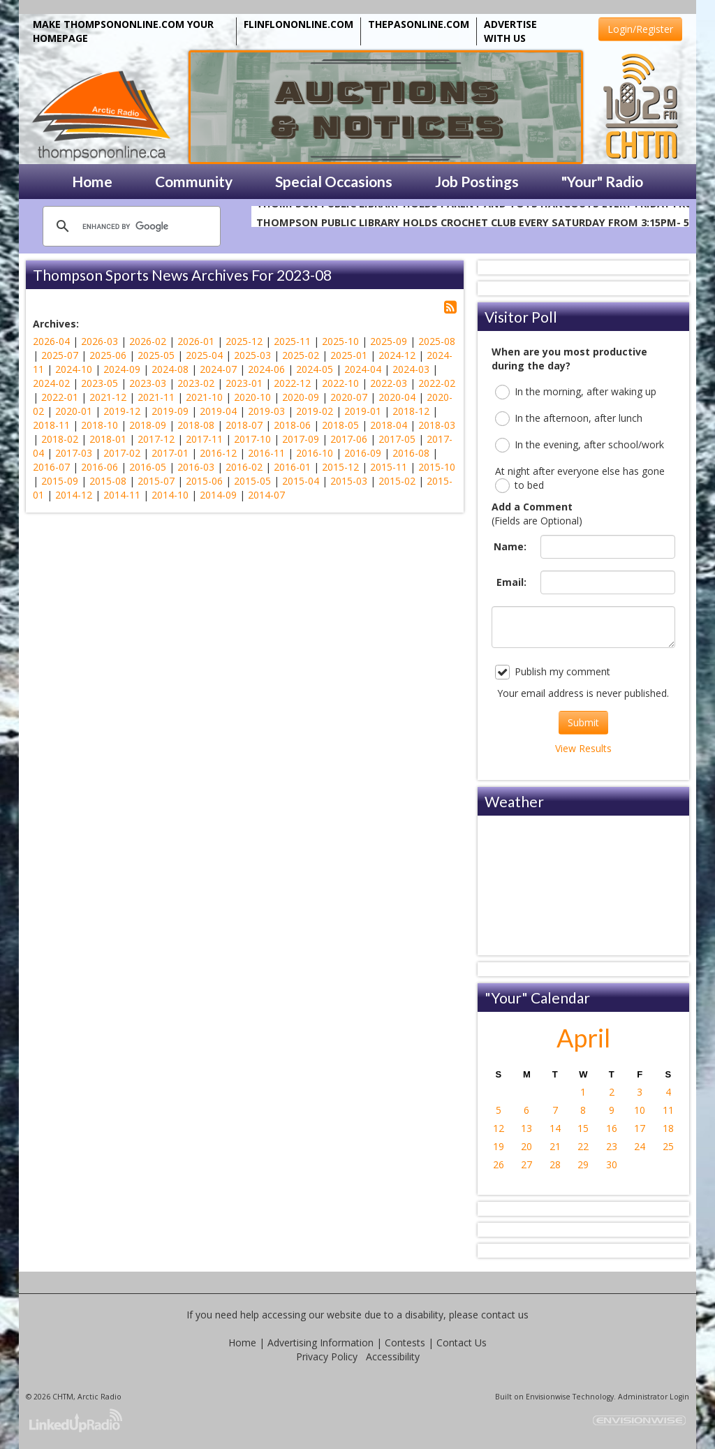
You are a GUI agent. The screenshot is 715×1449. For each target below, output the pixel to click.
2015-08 (107, 480)
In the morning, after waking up (575, 392)
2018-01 (107, 439)
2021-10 (204, 397)
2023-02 (195, 383)
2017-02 (121, 452)
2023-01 (244, 383)
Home (242, 1342)
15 (583, 1128)
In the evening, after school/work (579, 445)
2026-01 (195, 341)
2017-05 (396, 439)
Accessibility (393, 1356)
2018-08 (195, 425)
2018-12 (410, 411)
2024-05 (314, 369)
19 (498, 1146)
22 (583, 1146)
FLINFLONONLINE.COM (298, 24)
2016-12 (218, 452)
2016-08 (410, 452)
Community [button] (194, 181)
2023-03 (147, 383)
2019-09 (170, 411)
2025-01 (348, 355)
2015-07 (156, 480)
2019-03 (266, 411)
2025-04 (204, 355)
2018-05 (340, 425)
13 (526, 1128)
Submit (583, 722)
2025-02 (300, 355)
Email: (511, 582)
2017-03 (73, 452)
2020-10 (252, 397)
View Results (583, 748)
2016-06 (99, 466)
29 (583, 1164)
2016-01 (292, 466)
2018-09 (147, 425)
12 (498, 1128)
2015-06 (204, 480)
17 (639, 1128)
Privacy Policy (327, 1356)
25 (668, 1146)
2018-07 (244, 425)
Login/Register (640, 29)
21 (555, 1146)
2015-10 (436, 466)
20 (526, 1146)
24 (639, 1146)
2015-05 (252, 480)
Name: (510, 546)
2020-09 (300, 397)
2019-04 (218, 411)
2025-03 (252, 355)
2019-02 (314, 411)
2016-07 (51, 466)
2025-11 (292, 341)
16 (611, 1128)
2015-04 (300, 480)
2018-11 (51, 425)
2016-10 (314, 452)
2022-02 (436, 383)
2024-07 (218, 369)
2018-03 (436, 425)
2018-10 (99, 425)
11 (668, 1110)
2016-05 (147, 466)
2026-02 (147, 341)
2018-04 (388, 425)
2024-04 (362, 369)
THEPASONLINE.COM (418, 24)
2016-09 (362, 452)
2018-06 (292, 425)
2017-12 (156, 439)
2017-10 (252, 439)
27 (526, 1164)
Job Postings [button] (477, 181)
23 (611, 1146)
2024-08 (170, 369)
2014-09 (218, 494)
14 (555, 1128)
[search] (129, 226)
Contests (405, 1342)
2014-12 (73, 494)
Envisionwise (548, 1397)
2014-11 (121, 494)
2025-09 (388, 341)
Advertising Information (320, 1342)
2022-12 (292, 383)
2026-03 (99, 341)
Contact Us (461, 1342)
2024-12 (396, 355)
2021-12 (107, 397)
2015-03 (348, 480)
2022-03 (388, 383)
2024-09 (121, 369)
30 (611, 1164)
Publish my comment (552, 672)
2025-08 (436, 341)
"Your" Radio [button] (602, 181)
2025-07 (59, 355)
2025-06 (107, 355)
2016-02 (244, 466)
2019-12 (121, 411)
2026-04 (51, 341)
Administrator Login (653, 1397)
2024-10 (73, 369)
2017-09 (300, 439)
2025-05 (156, 355)
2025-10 (340, 341)
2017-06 (348, 439)
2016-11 (266, 452)
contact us (505, 1314)
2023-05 (99, 383)
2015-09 (59, 480)
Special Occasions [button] (333, 181)
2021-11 (156, 397)
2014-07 (266, 494)
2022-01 (59, 397)
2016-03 (195, 466)
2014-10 (170, 494)
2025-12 (244, 341)
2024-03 (410, 369)
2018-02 (59, 439)
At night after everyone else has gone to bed (580, 478)
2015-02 (396, 480)
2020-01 (73, 411)
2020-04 (396, 397)
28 (555, 1164)
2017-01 (170, 452)
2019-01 (362, 411)
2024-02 (51, 383)
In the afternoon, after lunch (568, 418)
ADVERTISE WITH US (510, 31)
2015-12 (340, 466)
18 (668, 1128)
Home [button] (92, 181)
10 (639, 1110)
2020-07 (348, 397)
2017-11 (204, 439)
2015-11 (388, 466)
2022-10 (340, 383)
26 (498, 1164)
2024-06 (266, 369)
